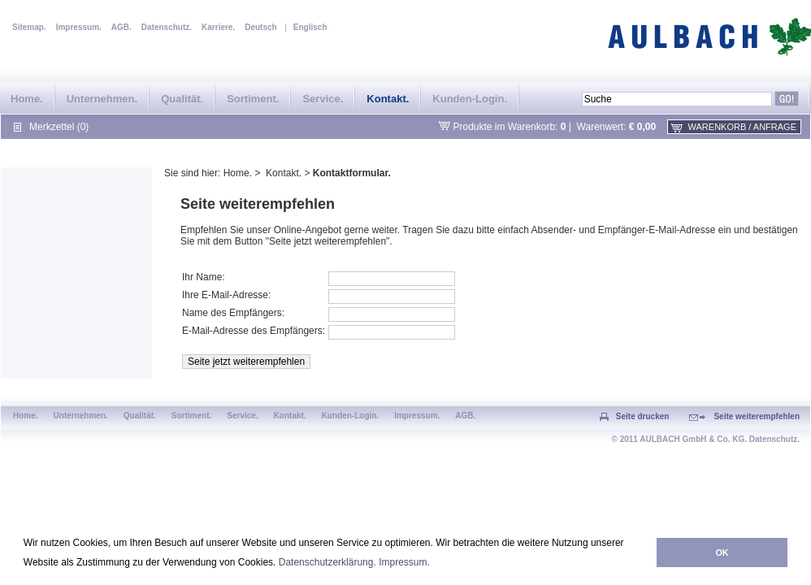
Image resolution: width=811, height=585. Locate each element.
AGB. (121, 27)
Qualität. (182, 99)
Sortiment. (253, 99)
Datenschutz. (166, 27)
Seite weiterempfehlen (756, 416)
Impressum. (404, 562)
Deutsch (260, 27)
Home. (27, 99)
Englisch (310, 27)
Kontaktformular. (352, 173)
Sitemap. (29, 27)
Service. (322, 99)
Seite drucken (643, 416)
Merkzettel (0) (59, 126)
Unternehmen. (102, 99)
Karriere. (218, 27)
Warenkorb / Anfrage (742, 127)
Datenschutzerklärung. (327, 562)
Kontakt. (387, 99)
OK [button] (721, 552)
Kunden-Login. (469, 99)
